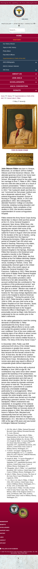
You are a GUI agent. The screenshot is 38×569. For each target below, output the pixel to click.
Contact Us (29, 23)
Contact (3, 540)
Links (2, 537)
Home (3, 96)
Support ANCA (4, 530)
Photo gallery (7, 23)
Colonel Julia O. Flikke (14, 98)
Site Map (3, 543)
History (10, 96)
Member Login (14, 19)
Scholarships (4, 527)
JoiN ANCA (25, 19)
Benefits (3, 524)
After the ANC (18, 23)
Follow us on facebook (9, 548)
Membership (4, 521)
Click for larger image (19, 150)
